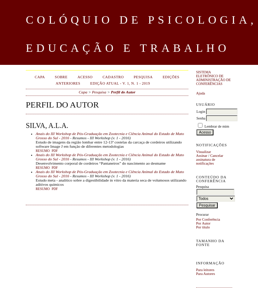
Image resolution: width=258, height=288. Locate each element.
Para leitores (205, 270)
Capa (40, 77)
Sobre (61, 77)
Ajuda (200, 93)
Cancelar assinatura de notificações (209, 159)
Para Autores (205, 274)
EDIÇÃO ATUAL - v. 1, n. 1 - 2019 (120, 83)
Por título (203, 227)
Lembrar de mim (216, 126)
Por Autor (203, 223)
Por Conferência (208, 219)
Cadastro (113, 77)
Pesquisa (143, 77)
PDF (55, 151)
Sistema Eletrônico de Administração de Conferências (213, 78)
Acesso (85, 77)
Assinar (201, 156)
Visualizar (203, 152)
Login (201, 112)
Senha (201, 118)
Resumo (43, 151)
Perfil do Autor (123, 92)
